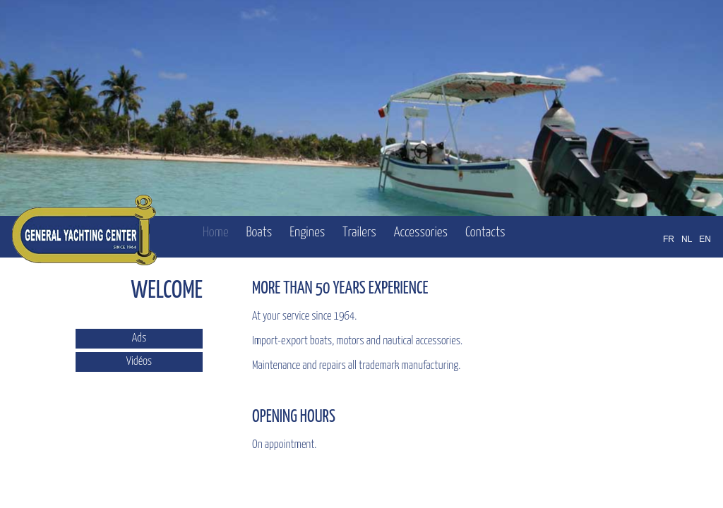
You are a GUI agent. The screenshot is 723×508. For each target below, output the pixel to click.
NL (686, 239)
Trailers (359, 232)
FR (668, 239)
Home (215, 232)
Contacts (485, 232)
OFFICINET (641, 492)
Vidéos (139, 361)
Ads (139, 338)
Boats (259, 232)
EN (705, 239)
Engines (307, 232)
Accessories (421, 232)
